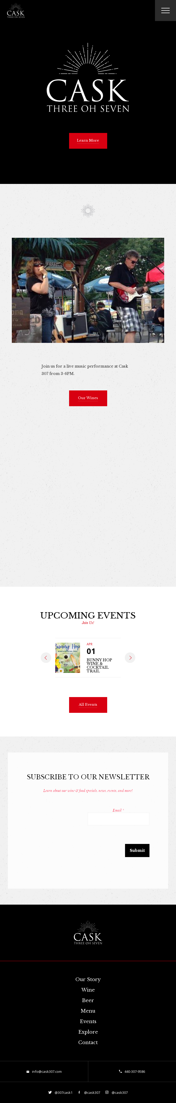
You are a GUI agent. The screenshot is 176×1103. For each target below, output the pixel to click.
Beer (88, 1000)
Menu (88, 1011)
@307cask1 (63, 1092)
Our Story (88, 979)
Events (88, 1021)
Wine (88, 990)
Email (118, 810)
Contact (88, 1042)
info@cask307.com (47, 1071)
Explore (88, 1032)
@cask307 (91, 1092)
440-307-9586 (135, 1071)
